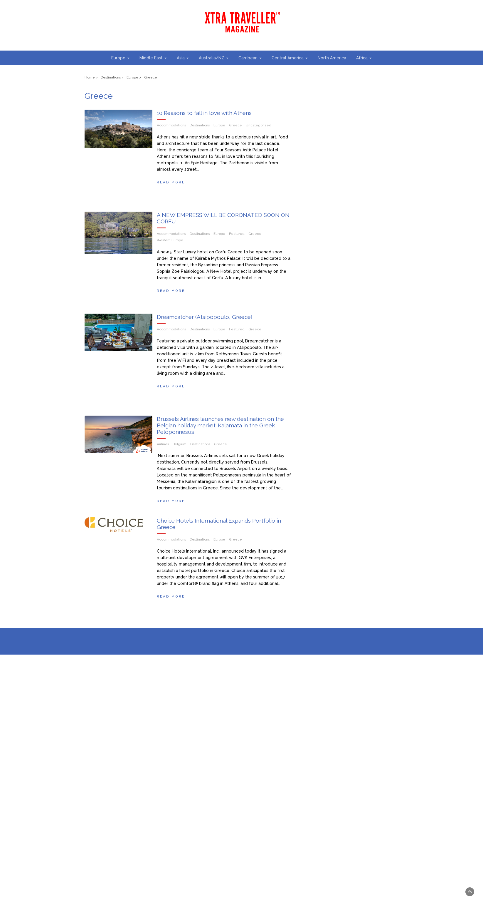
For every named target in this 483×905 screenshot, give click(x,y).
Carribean (250, 58)
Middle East (153, 58)
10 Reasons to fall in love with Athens (204, 113)
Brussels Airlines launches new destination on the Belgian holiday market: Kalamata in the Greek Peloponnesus (220, 432)
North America (332, 58)
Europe (120, 58)
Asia (183, 58)
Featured (237, 236)
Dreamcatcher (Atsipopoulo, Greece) (204, 321)
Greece (235, 125)
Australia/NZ (213, 58)
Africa (364, 58)
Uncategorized (258, 125)
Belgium (179, 451)
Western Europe (170, 242)
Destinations (200, 125)
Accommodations (171, 125)
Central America (290, 58)
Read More (171, 182)
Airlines (163, 451)
